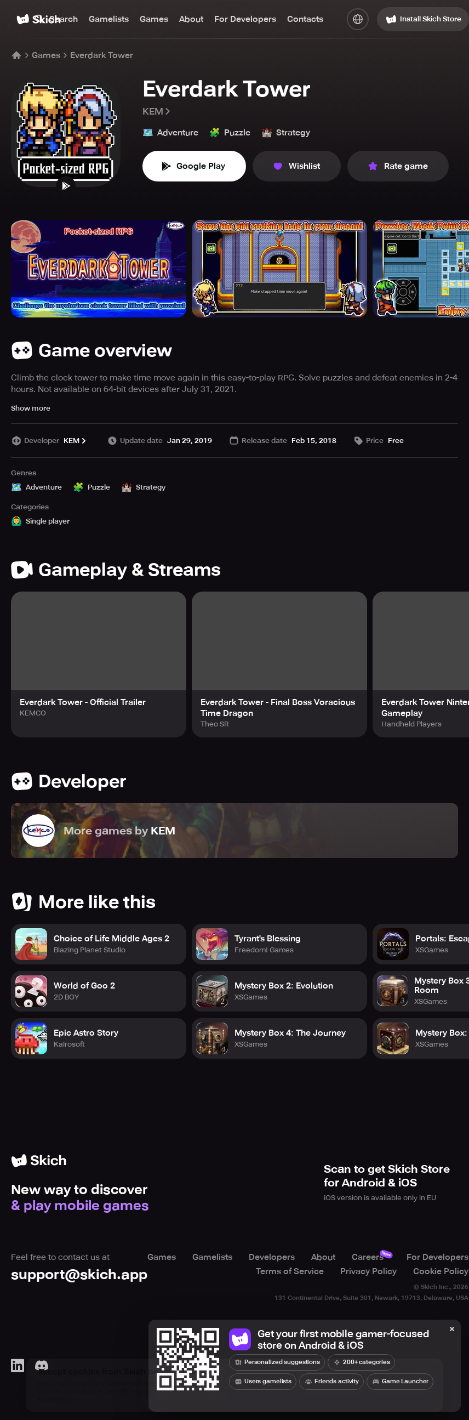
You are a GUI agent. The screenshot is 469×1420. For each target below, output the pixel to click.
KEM (157, 111)
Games (154, 19)
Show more (30, 408)
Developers (272, 1257)
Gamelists (109, 19)
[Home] (16, 55)
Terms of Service (290, 1271)
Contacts (305, 19)
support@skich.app (79, 1274)
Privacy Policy (368, 1271)
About (191, 19)
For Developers (245, 19)
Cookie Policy (440, 1271)
